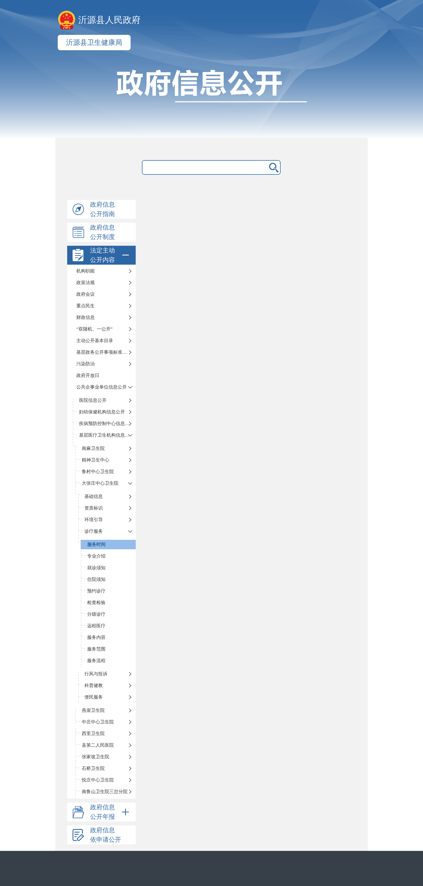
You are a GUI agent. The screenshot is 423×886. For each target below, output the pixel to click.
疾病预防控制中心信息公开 (106, 423)
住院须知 (96, 579)
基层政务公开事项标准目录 (103, 352)
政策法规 (85, 282)
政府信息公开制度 (102, 232)
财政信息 (85, 317)
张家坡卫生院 (95, 756)
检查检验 (96, 602)
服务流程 (96, 660)
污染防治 (85, 363)
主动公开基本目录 (94, 340)
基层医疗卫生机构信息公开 (106, 435)
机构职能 (85, 271)
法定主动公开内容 (110, 255)
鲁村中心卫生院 (98, 471)
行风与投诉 (95, 673)
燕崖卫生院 (93, 710)
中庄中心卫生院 (98, 722)
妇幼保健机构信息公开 (102, 412)
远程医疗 (96, 625)
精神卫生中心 (95, 460)
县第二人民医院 (98, 745)
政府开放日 (87, 375)
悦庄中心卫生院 (98, 780)
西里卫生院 (93, 733)
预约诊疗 (96, 591)
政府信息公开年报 (110, 812)
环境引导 (93, 519)
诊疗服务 (93, 531)
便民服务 (93, 697)
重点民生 (85, 305)
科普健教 (93, 685)
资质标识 (93, 508)
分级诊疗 (96, 614)
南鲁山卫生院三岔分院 (105, 791)
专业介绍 (96, 556)
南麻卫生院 (93, 448)
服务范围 (96, 649)
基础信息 (93, 496)
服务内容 (96, 637)
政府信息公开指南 (102, 209)
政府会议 (85, 294)
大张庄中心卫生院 (100, 483)
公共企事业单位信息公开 (101, 387)
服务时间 (96, 544)
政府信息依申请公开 (105, 835)
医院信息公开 (93, 400)
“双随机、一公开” (94, 329)
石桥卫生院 (93, 768)
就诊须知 (96, 567)
